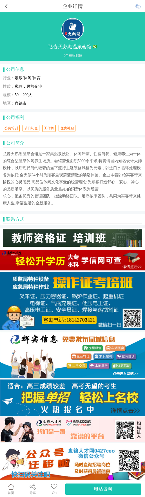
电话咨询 (103, 488)
